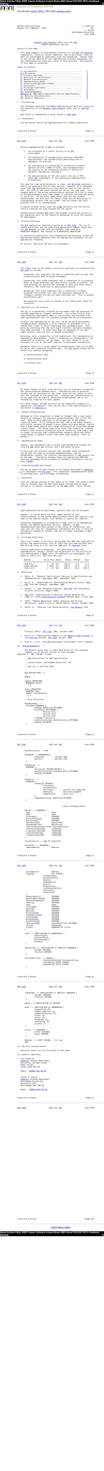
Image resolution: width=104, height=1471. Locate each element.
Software (40, 1)
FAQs (18, 1)
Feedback (94, 1)
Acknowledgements (31, 768)
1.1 (22, 85)
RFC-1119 (47, 688)
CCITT (41, 718)
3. (21, 90)
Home (3, 1)
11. (22, 112)
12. (22, 115)
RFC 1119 (72, 134)
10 (35, 1092)
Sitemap (4, 3)
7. (21, 100)
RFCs (86, 1)
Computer (24, 1264)
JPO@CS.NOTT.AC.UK (38, 1298)
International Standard (53, 710)
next (68, 11)
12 (37, 1097)
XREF (24, 1)
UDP (31, 531)
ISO (82, 127)
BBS (63, 1)
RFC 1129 (47, 751)
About (69, 1)
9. (21, 105)
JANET (44, 658)
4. (21, 92)
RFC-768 (68, 700)
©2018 (54, 1462)
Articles (11, 1)
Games (31, 1)
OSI (75, 48)
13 (37, 1099)
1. (21, 82)
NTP (39, 97)
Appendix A (25, 110)
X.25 (84, 575)
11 (37, 1094)
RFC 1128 (52, 758)
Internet (88, 60)
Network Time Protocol (45, 48)
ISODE (29, 548)
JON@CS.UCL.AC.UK (37, 1276)
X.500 (59, 244)
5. (21, 95)
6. (21, 97)
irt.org (34, 11)
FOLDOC (77, 1)
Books (57, 1)
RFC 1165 (21, 165)
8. (21, 102)
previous (61, 11)
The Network (76, 722)
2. (21, 87)
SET (45, 1002)
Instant (49, 1)
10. (22, 107)
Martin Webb (64, 1462)
